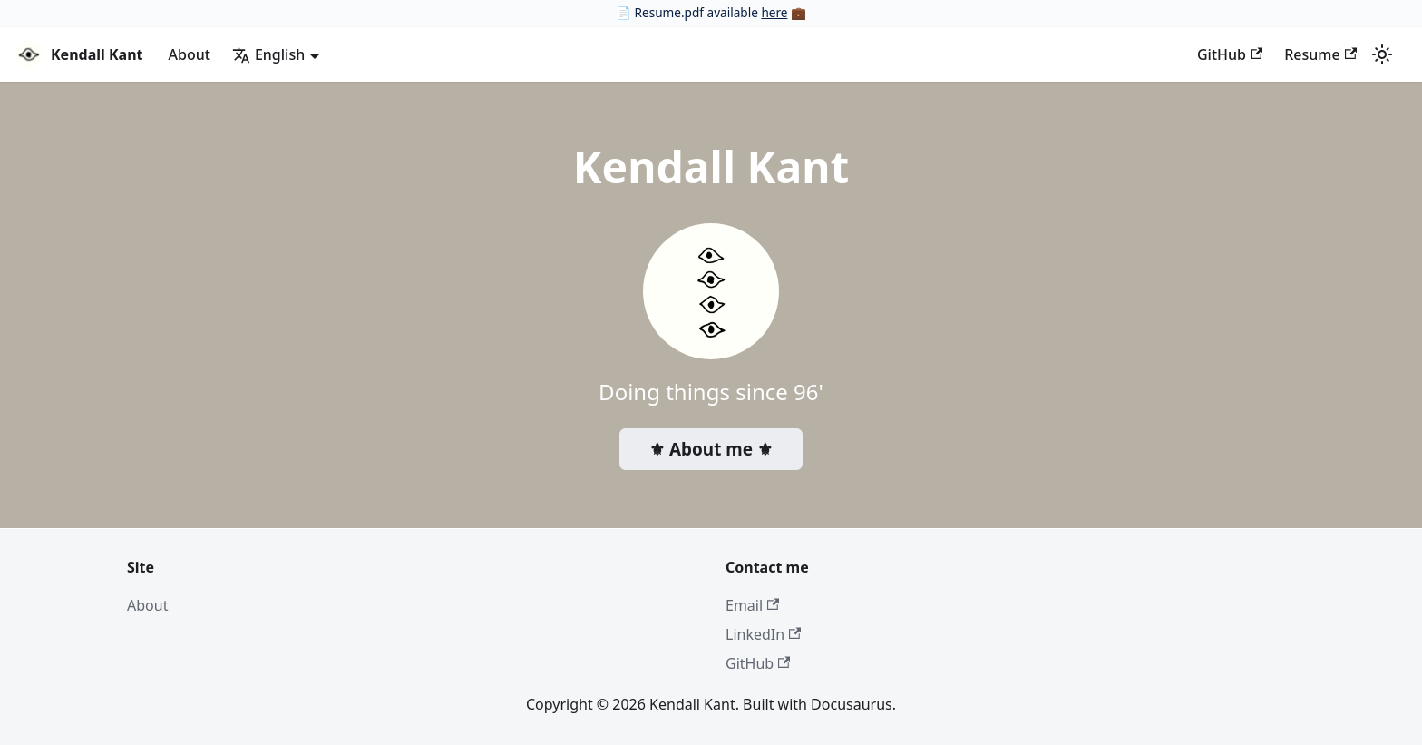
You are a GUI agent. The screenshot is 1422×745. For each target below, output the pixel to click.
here (774, 12)
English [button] (268, 54)
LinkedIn (763, 634)
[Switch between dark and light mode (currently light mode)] (1382, 54)
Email (752, 605)
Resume (1320, 54)
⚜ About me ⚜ (711, 449)
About (189, 54)
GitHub (1229, 54)
